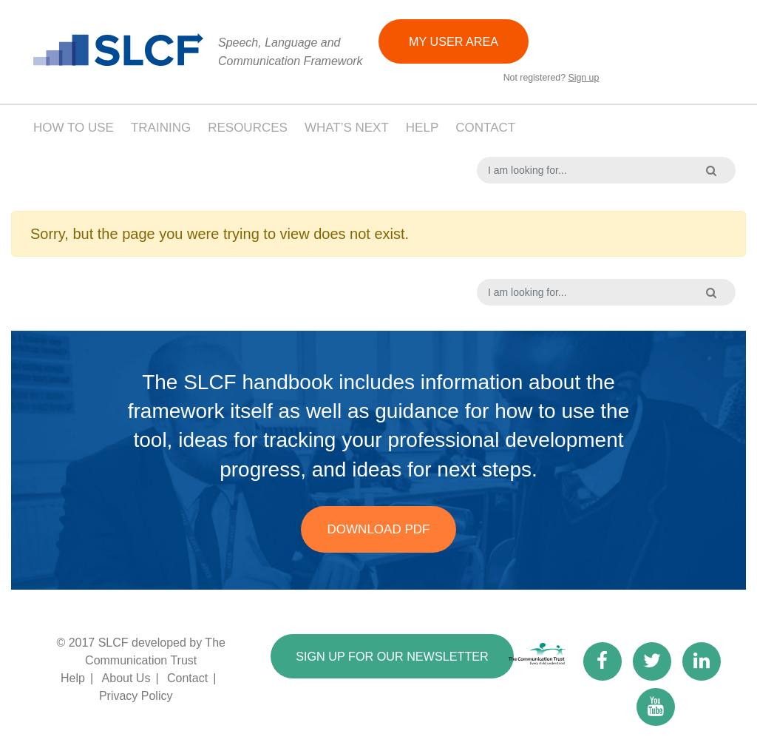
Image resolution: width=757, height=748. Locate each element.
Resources (248, 128)
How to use (73, 128)
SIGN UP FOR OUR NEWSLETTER (398, 657)
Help (422, 128)
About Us (126, 678)
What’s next (347, 128)
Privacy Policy (136, 696)
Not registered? (551, 78)
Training (161, 128)
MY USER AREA (456, 41)
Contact (485, 128)
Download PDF (378, 529)
